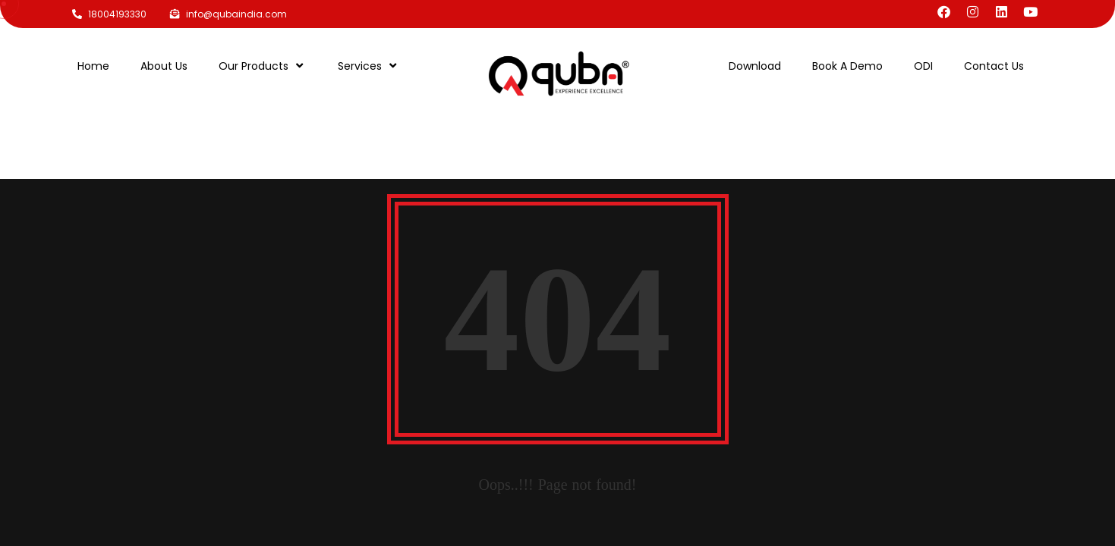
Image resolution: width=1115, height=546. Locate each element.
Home (93, 66)
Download (755, 66)
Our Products (263, 65)
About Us (163, 66)
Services (369, 65)
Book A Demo (847, 66)
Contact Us (994, 66)
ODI (923, 66)
